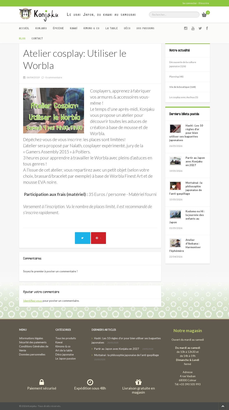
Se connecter (190, 3)
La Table (112, 28)
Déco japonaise (64, 354)
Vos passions (145, 28)
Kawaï (74, 28)
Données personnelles (32, 354)
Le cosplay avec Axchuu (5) (183, 97)
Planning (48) (176, 76)
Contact (37, 38)
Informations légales (31, 338)
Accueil (24, 28)
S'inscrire (204, 3)
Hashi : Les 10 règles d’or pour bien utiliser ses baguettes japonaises (186, 133)
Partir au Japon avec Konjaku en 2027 (195, 161)
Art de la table (63, 350)
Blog (22, 38)
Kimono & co (91, 28)
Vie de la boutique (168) (182, 86)
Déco (127, 28)
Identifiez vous (32, 300)
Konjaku (41, 28)
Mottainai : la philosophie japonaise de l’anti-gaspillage (126, 355)
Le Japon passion (65, 358)
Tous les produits (65, 338)
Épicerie (58, 28)
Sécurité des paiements (32, 342)
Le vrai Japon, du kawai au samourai (101, 14)
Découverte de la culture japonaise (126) (182, 64)
